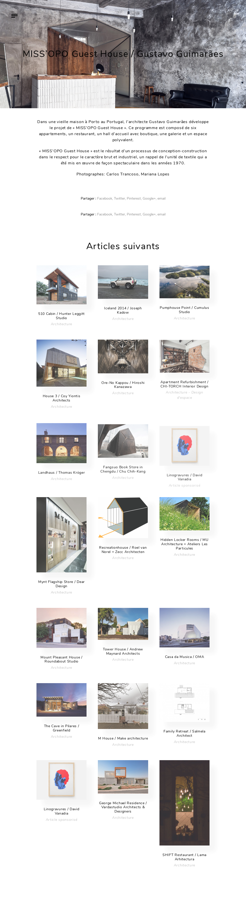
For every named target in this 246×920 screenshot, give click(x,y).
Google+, (149, 198)
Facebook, (105, 198)
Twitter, (120, 198)
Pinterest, (134, 198)
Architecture (61, 324)
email (161, 198)
